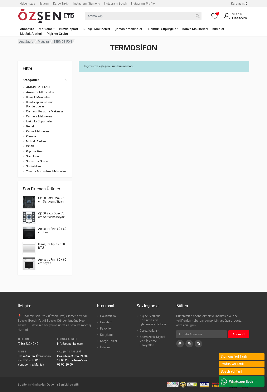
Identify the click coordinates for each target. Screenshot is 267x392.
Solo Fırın (32, 156)
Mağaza (43, 41)
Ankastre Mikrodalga (40, 92)
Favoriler (106, 328)
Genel (30, 126)
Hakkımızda (27, 3)
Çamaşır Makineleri (129, 29)
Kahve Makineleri (195, 29)
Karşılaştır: (239, 3)
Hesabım (106, 322)
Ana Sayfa (26, 41)
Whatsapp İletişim (243, 381)
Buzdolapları (68, 29)
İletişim (44, 3)
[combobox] (143, 16)
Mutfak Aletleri (31, 34)
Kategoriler (45, 80)
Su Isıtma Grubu (37, 161)
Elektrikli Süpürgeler (163, 29)
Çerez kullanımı (150, 330)
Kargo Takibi (61, 3)
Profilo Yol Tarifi (232, 364)
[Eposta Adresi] (201, 334)
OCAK (30, 146)
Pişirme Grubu (57, 34)
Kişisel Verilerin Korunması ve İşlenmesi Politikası (153, 320)
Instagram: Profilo (143, 3)
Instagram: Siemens (86, 3)
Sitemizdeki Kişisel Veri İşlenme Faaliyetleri (152, 341)
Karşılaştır (107, 335)
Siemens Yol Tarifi (234, 356)
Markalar (47, 29)
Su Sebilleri (33, 166)
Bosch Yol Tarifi (232, 371)
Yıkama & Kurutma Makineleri (46, 171)
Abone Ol (239, 334)
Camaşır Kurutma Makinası (44, 111)
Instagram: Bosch (115, 3)
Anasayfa (27, 29)
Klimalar (218, 29)
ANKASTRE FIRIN (38, 87)
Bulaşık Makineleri (96, 29)
